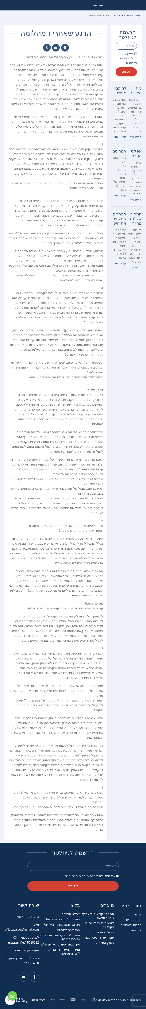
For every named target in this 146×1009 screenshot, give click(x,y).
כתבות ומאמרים (131, 925)
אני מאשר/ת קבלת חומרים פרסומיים (90, 876)
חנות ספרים (133, 919)
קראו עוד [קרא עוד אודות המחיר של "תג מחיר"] (136, 267)
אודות (137, 914)
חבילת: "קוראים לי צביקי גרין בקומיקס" (98, 915)
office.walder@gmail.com (22, 929)
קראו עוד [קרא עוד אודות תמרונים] (120, 195)
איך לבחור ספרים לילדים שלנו (60, 944)
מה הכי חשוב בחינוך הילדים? (61, 924)
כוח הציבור (136, 90)
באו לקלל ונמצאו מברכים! (63, 919)
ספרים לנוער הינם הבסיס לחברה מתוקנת (64, 951)
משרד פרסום (38, 999)
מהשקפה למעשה (68, 930)
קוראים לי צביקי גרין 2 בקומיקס (99, 925)
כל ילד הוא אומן (104, 932)
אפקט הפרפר (135, 153)
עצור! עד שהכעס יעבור (99, 937)
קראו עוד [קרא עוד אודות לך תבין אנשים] (120, 136)
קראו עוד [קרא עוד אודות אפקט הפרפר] (136, 199)
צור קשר (135, 930)
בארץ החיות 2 (105, 943)
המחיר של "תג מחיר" (136, 218)
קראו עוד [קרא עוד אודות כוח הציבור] (136, 136)
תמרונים (119, 151)
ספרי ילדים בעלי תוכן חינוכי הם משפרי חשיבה (60, 937)
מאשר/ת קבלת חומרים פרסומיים (128, 58)
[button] (65, 48)
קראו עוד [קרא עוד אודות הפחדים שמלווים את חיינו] (120, 263)
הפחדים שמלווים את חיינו (119, 218)
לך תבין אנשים (120, 90)
